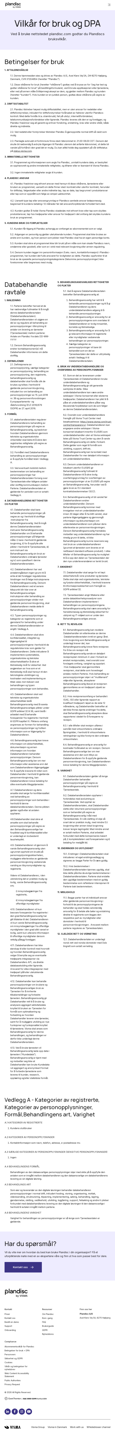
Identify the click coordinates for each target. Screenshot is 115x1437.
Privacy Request (12, 1384)
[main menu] (109, 5)
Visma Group (38, 1427)
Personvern (10, 1354)
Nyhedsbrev (48, 1334)
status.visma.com (23, 151)
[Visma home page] (12, 1427)
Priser (7, 1314)
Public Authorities (13, 1380)
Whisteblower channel (98, 1427)
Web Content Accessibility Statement (17, 1374)
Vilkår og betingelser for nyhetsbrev (16, 1368)
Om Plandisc (48, 1314)
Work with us (77, 1427)
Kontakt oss (20, 1267)
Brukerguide (48, 1326)
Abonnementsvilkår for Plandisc (19, 1346)
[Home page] (13, 5)
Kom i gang (47, 1318)
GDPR (45, 1330)
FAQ (44, 1322)
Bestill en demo (12, 1322)
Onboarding (10, 1330)
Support (8, 1326)
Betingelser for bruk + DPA (17, 1350)
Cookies (8, 1362)
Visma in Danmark (57, 1427)
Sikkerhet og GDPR (14, 1358)
